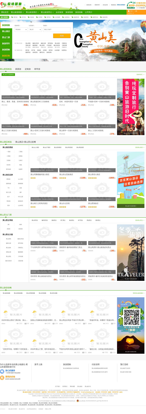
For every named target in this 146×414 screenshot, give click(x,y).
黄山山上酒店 (35, 147)
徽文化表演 (57, 45)
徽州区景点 (45, 220)
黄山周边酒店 (80, 147)
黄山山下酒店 (46, 147)
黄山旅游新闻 (23, 404)
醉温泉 (8, 179)
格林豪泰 (20, 183)
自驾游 (40, 17)
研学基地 (50, 43)
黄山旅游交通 (31, 404)
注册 (136, 11)
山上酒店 (20, 179)
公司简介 (88, 12)
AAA (20, 224)
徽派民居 (76, 17)
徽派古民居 (36, 43)
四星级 (20, 156)
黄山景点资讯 (48, 404)
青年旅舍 (8, 169)
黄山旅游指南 (57, 404)
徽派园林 (35, 45)
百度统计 (111, 395)
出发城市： (32, 25)
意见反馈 (105, 4)
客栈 (20, 165)
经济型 (8, 165)
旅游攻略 (79, 12)
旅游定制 (89, 4)
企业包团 (57, 17)
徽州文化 (95, 17)
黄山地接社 (20, 364)
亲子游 (24, 17)
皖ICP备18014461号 (102, 401)
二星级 (20, 151)
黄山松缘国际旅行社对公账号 (100, 372)
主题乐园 (64, 45)
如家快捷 (8, 183)
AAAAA (20, 229)
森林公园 (43, 43)
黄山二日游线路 (23, 403)
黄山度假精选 (6, 69)
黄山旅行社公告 (14, 404)
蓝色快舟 (20, 201)
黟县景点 (54, 220)
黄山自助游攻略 (18, 293)
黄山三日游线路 (33, 403)
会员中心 (130, 13)
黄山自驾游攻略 (30, 293)
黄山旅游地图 (40, 404)
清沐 (8, 205)
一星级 (8, 151)
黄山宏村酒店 (57, 147)
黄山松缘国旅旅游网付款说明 (100, 368)
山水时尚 (20, 205)
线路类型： (18, 25)
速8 (21, 192)
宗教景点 (64, 43)
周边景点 (89, 220)
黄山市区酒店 (69, 147)
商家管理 (97, 4)
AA (8, 224)
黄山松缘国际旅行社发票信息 (71, 368)
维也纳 (8, 201)
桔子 (8, 196)
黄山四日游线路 (43, 403)
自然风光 (67, 17)
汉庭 (20, 188)
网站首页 (5, 12)
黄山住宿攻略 (42, 293)
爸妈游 (32, 17)
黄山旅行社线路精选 (8, 74)
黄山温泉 (57, 43)
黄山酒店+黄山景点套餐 (25, 142)
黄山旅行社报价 (13, 409)
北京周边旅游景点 (31, 409)
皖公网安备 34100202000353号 (87, 401)
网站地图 (72, 386)
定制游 (28, 69)
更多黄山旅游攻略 (138, 293)
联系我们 (65, 386)
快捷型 (20, 169)
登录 (131, 11)
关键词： (45, 25)
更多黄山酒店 (139, 147)
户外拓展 (49, 45)
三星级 (8, 156)
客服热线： (118, 4)
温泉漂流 (86, 17)
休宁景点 (80, 220)
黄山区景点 (35, 220)
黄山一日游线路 (14, 403)
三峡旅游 (40, 409)
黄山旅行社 (88, 386)
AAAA (8, 229)
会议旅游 (59, 12)
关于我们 (57, 386)
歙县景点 (71, 220)
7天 (8, 188)
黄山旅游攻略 (6, 288)
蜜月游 (15, 17)
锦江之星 (8, 192)
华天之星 (20, 196)
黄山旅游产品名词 (125, 368)
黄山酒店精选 (6, 142)
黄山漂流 (42, 45)
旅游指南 (69, 12)
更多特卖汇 (140, 74)
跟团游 (18, 69)
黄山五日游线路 (53, 403)
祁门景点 (62, 220)
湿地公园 (28, 45)
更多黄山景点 (139, 220)
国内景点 (98, 220)
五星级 (8, 160)
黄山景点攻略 (53, 293)
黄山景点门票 (6, 215)
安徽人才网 (48, 409)
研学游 (48, 17)
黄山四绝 (28, 43)
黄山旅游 (79, 386)
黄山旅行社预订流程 (125, 372)
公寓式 (20, 160)
